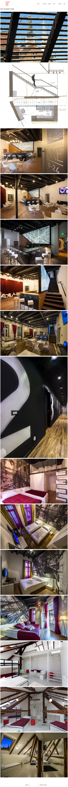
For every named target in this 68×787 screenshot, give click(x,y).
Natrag (26, 784)
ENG (64, 3)
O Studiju (44, 3)
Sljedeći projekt (43, 784)
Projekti (49, 3)
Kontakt (59, 3)
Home (38, 3)
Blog (54, 3)
